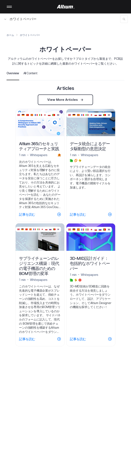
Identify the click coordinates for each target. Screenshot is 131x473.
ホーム (10, 35)
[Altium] (65, 7)
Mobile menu (9, 6)
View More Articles (65, 100)
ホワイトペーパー (20, 19)
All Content (30, 73)
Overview (13, 73)
